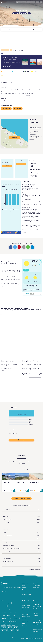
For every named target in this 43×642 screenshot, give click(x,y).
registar (7, 165)
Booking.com (2, 314)
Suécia (9, 624)
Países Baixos (16, 618)
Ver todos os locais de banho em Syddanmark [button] (21, 498)
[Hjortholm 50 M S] (36, 476)
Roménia (3, 624)
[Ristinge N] (22, 476)
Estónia (16, 606)
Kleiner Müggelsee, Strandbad (36, 616)
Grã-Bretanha (4, 612)
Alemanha (10, 606)
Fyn (27, 8)
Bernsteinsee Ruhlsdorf (37, 629)
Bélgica (8, 603)
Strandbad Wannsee (37, 622)
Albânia (3, 603)
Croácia (3, 615)
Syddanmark (23, 8)
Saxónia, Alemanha (25, 625)
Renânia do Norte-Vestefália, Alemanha (26, 615)
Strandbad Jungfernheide (35, 612)
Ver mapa (23, 13)
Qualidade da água (31, 29)
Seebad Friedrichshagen (37, 608)
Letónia (8, 615)
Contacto (24, 592)
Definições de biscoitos (26, 594)
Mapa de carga (14, 137)
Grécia (14, 609)
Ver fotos (15, 13)
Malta (10, 618)
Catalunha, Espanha (26, 605)
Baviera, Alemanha (25, 612)
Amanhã (34, 270)
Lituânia (14, 615)
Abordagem (9, 29)
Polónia (8, 621)
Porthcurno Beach (36, 604)
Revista (23, 585)
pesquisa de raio (32, 134)
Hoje (26, 270)
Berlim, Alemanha (25, 618)
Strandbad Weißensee (37, 624)
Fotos (4, 29)
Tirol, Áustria (24, 603)
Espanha (15, 627)
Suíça (14, 624)
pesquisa (36, 132)
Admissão (24, 29)
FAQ (23, 589)
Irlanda (11, 612)
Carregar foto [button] (6, 108)
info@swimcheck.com (37, 585)
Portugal (14, 621)
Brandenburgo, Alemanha (25, 622)
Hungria (11, 630)
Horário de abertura (17, 29)
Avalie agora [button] (17, 108)
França (9, 609)
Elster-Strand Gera (36, 631)
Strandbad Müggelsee (37, 620)
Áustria (3, 621)
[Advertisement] (21, 40)
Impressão (22, 638)
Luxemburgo (4, 618)
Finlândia (3, 609)
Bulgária (13, 603)
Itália (15, 612)
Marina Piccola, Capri (37, 606)
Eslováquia (4, 627)
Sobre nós (24, 587)
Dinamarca (17, 8)
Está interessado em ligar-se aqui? (35, 377)
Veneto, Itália (24, 609)
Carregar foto (6, 66)
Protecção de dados (29, 638)
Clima (38, 29)
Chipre (17, 630)
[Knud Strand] (8, 476)
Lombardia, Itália (25, 607)
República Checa (5, 630)
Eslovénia (10, 627)
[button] (21, 2)
